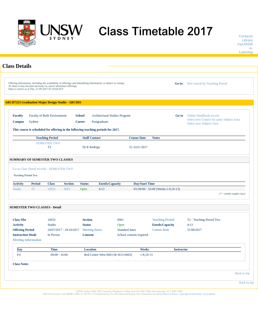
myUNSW (245, 44)
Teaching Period (163, 220)
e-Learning (246, 50)
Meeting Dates (92, 230)
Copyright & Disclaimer (190, 294)
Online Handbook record (203, 115)
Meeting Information (27, 240)
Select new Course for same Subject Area (213, 119)
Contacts (246, 36)
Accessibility (209, 294)
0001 (67, 189)
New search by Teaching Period (207, 83)
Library (247, 40)
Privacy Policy (171, 294)
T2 (33, 189)
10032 (52, 189)
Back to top (242, 273)
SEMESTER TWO (48, 143)
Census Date (160, 230)
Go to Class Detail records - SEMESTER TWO (43, 169)
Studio (17, 189)
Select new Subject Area (202, 123)
